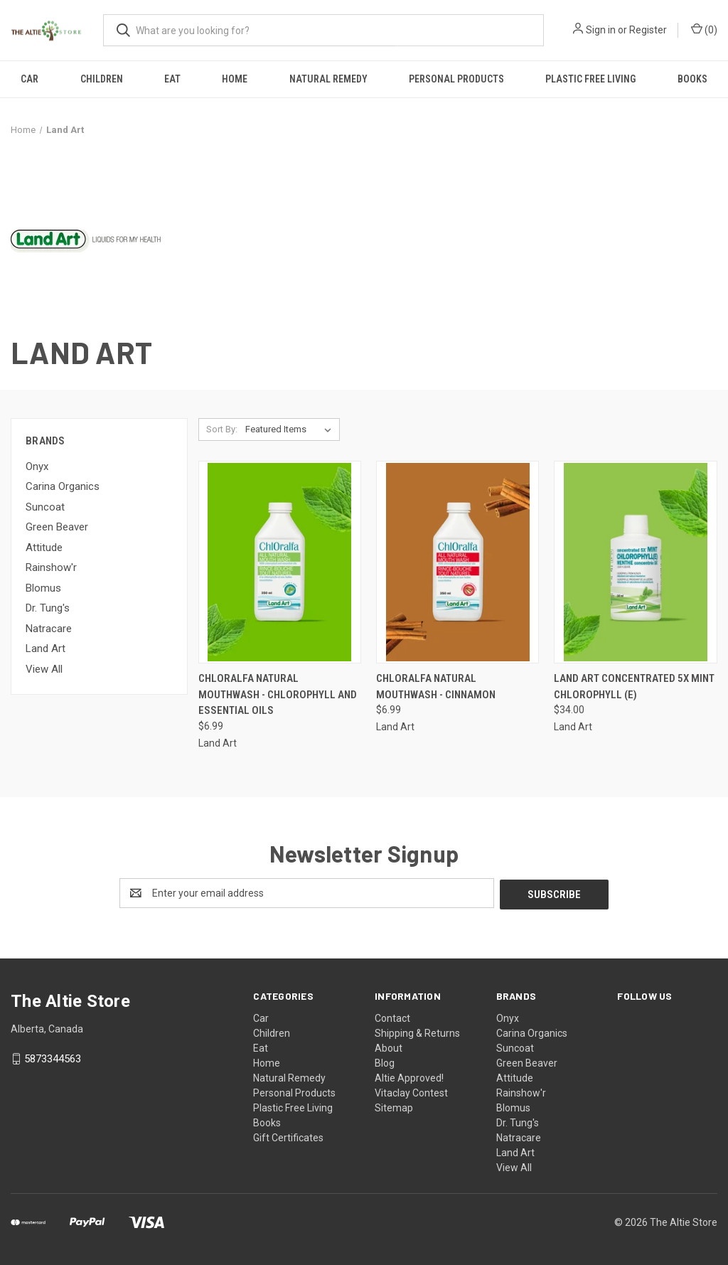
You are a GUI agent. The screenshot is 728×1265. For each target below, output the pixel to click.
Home (234, 79)
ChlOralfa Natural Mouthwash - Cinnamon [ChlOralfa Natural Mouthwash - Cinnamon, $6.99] (436, 686)
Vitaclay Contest (411, 1091)
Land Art (45, 648)
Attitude (44, 547)
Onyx (37, 466)
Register (648, 30)
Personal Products (456, 79)
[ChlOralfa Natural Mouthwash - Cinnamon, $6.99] (457, 562)
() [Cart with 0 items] (704, 29)
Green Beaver (57, 527)
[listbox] (291, 429)
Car (29, 79)
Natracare (49, 628)
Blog (385, 1061)
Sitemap (394, 1106)
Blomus (43, 588)
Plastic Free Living (590, 79)
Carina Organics (63, 486)
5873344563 (52, 1057)
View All (44, 669)
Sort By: (221, 429)
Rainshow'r (51, 567)
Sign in (601, 30)
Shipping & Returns (417, 1031)
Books (692, 79)
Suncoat (45, 507)
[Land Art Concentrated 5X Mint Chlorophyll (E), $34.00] (635, 562)
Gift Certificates (288, 1136)
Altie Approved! (409, 1076)
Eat (172, 79)
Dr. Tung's (48, 608)
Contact (392, 1017)
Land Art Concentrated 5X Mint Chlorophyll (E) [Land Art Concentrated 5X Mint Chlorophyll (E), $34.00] (634, 686)
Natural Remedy (328, 79)
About (388, 1046)
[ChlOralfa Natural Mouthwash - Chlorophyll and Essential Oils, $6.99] (279, 562)
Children (101, 79)
